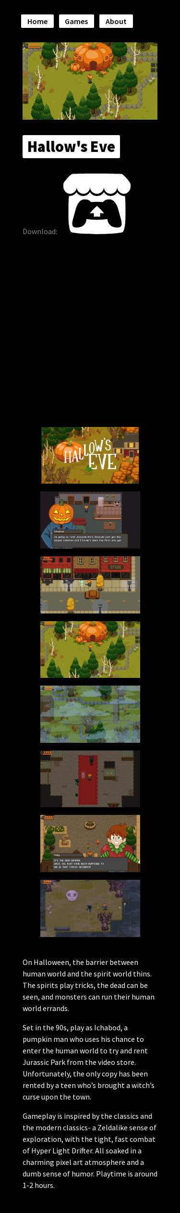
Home (37, 21)
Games (76, 21)
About (116, 21)
